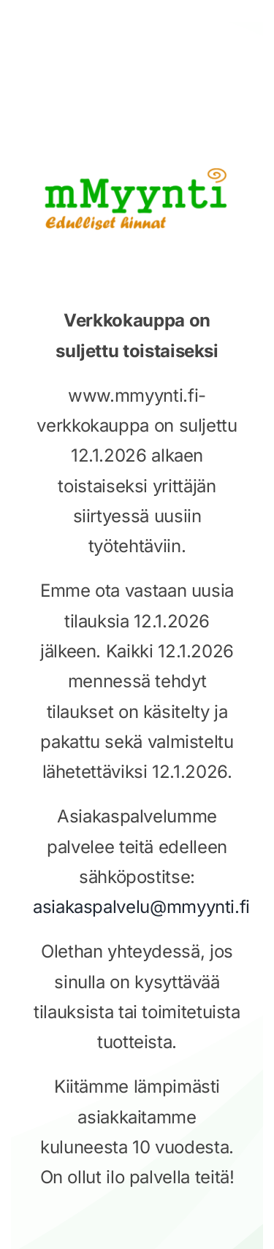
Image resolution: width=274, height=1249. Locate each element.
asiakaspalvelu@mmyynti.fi (141, 906)
